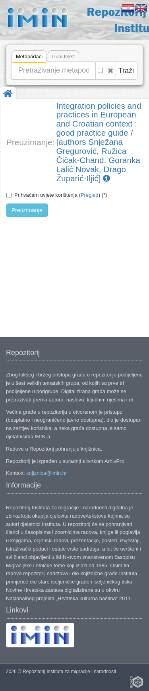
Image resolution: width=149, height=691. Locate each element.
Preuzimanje (27, 210)
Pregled (90, 195)
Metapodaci (29, 58)
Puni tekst (63, 57)
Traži (126, 71)
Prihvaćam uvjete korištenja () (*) (56, 195)
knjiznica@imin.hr (46, 473)
